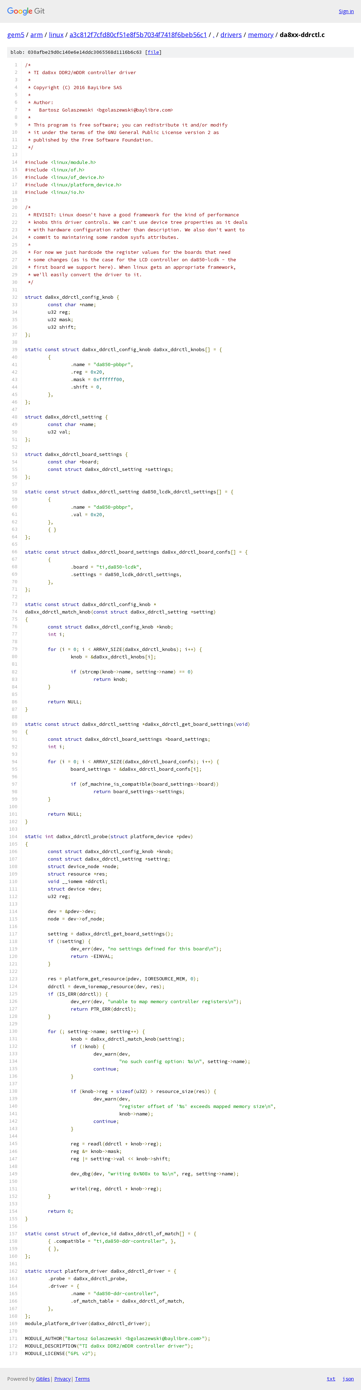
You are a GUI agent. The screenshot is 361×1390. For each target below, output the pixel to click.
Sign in (346, 11)
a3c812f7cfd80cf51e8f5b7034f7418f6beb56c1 (138, 34)
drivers (231, 34)
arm (36, 34)
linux (56, 34)
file (153, 52)
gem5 (15, 34)
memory (261, 34)
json (348, 1378)
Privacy (62, 1378)
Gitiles (43, 1378)
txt (331, 1378)
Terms (82, 1378)
